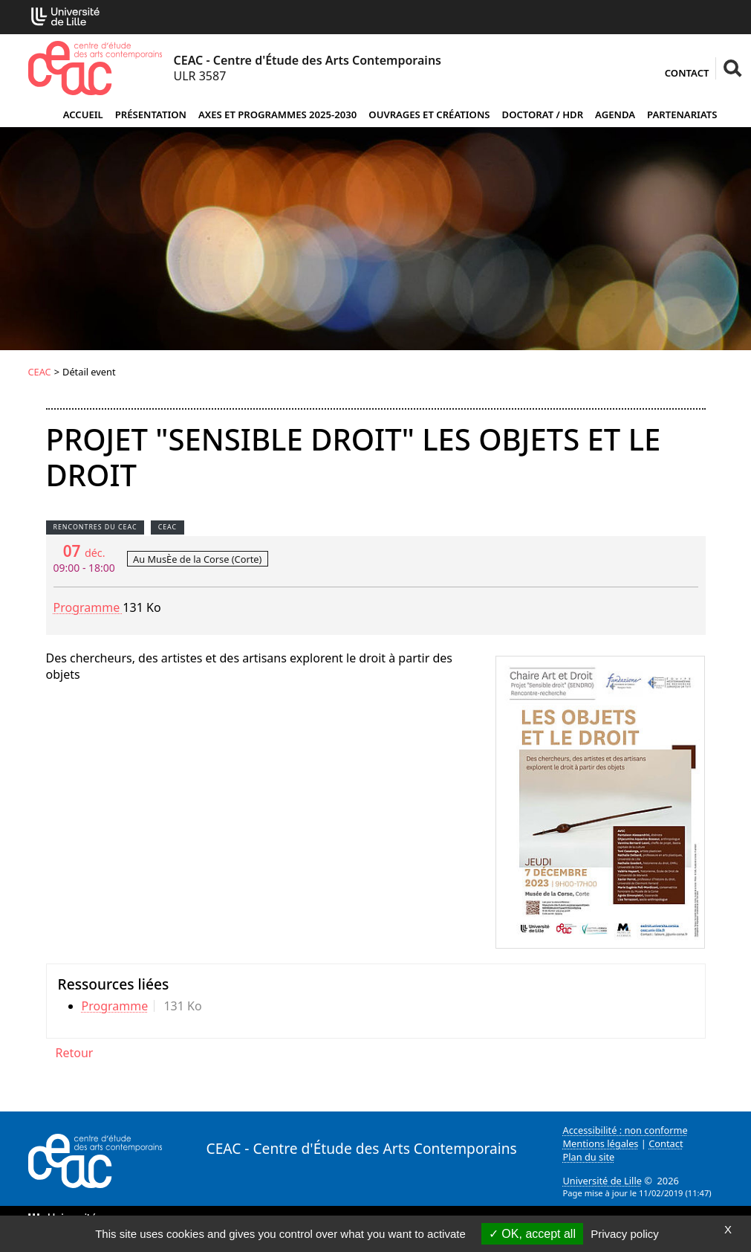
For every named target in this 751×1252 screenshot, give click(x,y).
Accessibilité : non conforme (625, 1130)
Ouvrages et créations (429, 114)
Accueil (83, 114)
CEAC (39, 371)
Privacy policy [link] (625, 1233)
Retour (75, 1053)
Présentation (150, 114)
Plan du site (589, 1157)
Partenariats (682, 114)
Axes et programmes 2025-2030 (277, 114)
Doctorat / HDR (543, 114)
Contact (687, 73)
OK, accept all (532, 1233)
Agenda (615, 114)
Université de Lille (602, 1180)
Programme (88, 607)
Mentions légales (601, 1143)
